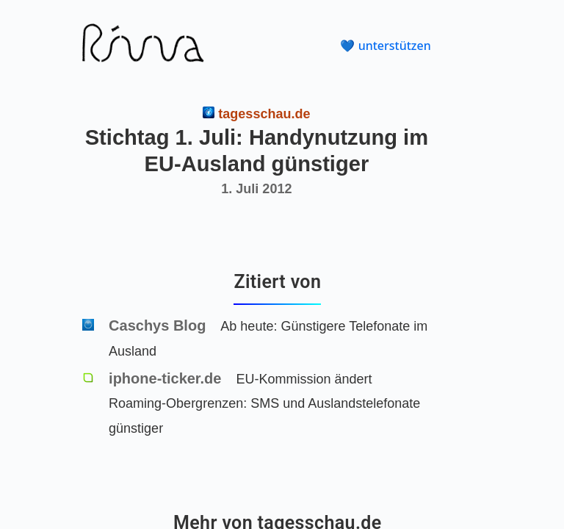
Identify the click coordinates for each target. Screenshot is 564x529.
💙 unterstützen (385, 45)
